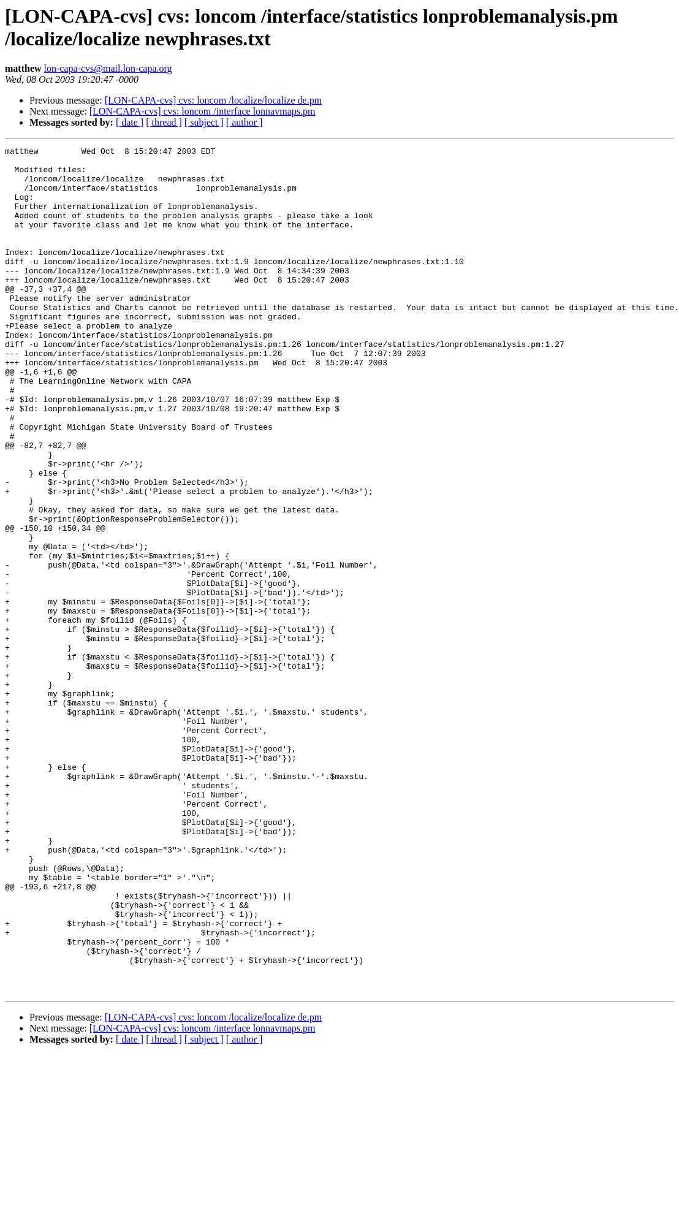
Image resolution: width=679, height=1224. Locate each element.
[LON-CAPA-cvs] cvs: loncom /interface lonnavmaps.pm (202, 111)
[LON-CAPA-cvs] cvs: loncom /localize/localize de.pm (213, 100)
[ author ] (244, 122)
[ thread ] (164, 122)
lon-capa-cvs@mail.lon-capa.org (108, 68)
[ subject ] (204, 122)
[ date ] (129, 122)
